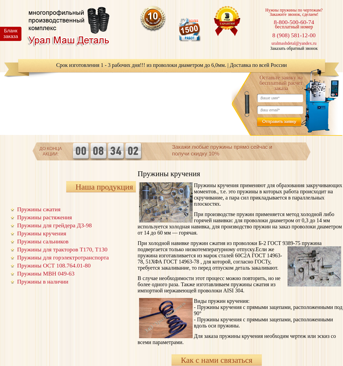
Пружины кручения (41, 233)
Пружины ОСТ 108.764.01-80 (54, 265)
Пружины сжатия (39, 209)
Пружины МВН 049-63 (45, 273)
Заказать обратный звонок (294, 48)
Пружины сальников (43, 241)
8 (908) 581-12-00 (293, 35)
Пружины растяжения (44, 217)
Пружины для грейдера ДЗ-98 (54, 225)
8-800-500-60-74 (294, 22)
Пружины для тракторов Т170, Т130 (62, 249)
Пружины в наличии (42, 281)
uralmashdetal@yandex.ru (293, 43)
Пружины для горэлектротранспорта (63, 257)
